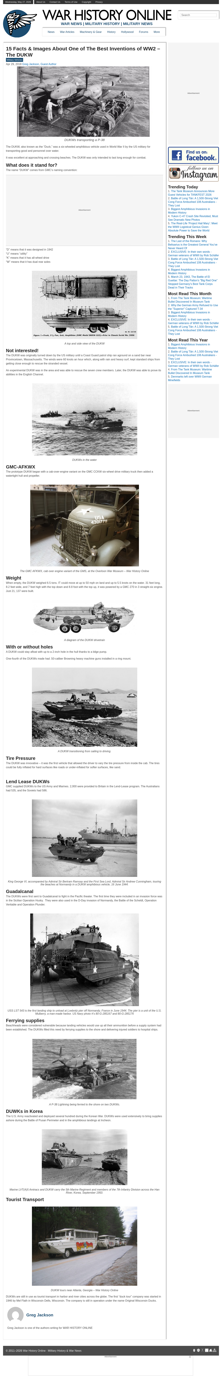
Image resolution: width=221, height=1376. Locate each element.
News (51, 31)
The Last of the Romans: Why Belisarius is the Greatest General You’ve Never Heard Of (192, 245)
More (157, 31)
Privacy (99, 2)
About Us (40, 2)
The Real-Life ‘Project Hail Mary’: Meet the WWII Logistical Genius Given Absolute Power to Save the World (193, 227)
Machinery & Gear (91, 31)
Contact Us (55, 2)
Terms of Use (71, 2)
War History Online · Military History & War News (52, 1350)
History (111, 31)
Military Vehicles (14, 60)
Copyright (86, 2)
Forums (143, 31)
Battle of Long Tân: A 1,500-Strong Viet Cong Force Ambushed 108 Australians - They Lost (193, 202)
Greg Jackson (39, 1315)
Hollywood (127, 31)
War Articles (67, 31)
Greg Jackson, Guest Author (39, 64)
